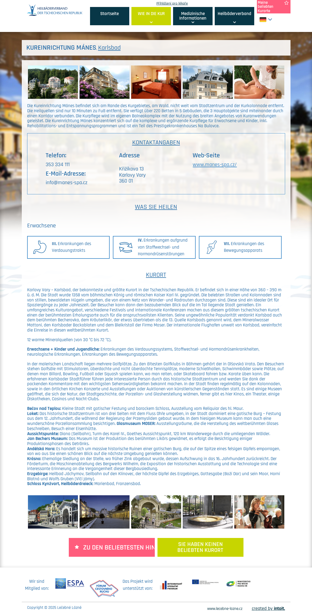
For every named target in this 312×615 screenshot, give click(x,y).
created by (268, 608)
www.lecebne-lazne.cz (224, 608)
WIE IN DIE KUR (151, 14)
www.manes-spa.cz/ (215, 164)
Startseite (109, 14)
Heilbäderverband (234, 14)
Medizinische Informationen (192, 16)
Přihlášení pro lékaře (172, 3)
